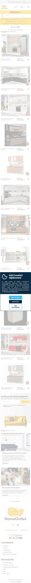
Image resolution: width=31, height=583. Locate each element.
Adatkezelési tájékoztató (11, 291)
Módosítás (15, 301)
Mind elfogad (15, 297)
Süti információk (15, 306)
